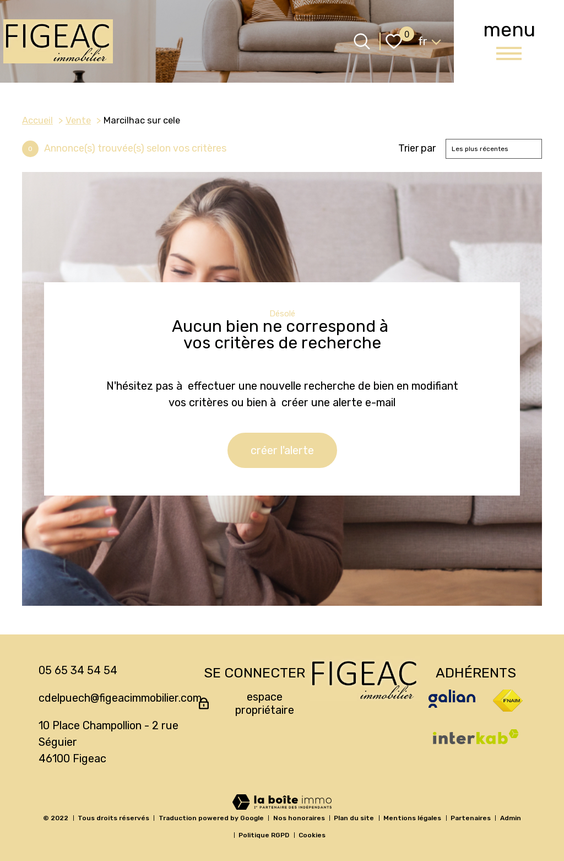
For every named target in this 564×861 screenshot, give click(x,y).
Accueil (37, 120)
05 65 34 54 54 (78, 670)
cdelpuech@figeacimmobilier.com (120, 697)
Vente (78, 120)
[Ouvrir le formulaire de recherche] (362, 41)
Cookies (312, 835)
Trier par (417, 148)
